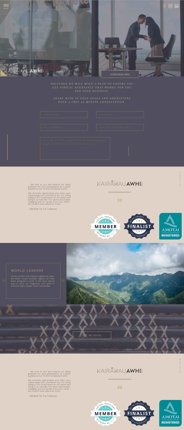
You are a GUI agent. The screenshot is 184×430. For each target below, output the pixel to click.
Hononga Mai (120, 74)
